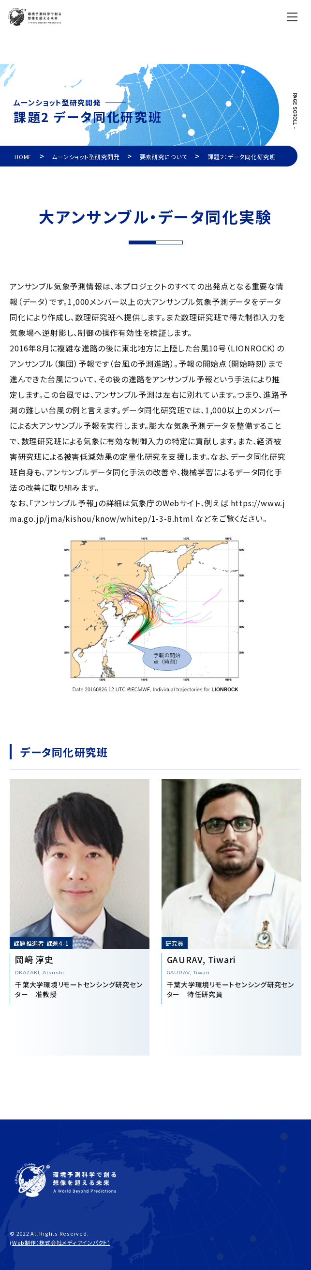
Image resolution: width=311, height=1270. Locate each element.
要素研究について (164, 156)
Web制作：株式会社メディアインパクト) (61, 1242)
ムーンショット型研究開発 (85, 156)
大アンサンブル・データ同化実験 (155, 216)
